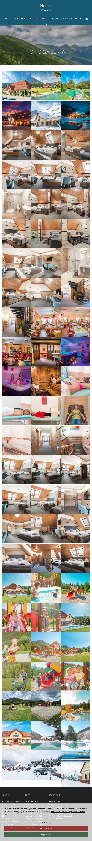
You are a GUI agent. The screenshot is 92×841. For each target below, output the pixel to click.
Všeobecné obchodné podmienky (61, 813)
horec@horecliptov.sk (10, 819)
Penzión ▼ (14, 19)
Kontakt (78, 19)
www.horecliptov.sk (12, 822)
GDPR (50, 810)
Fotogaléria (67, 19)
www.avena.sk (10, 824)
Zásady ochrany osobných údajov (61, 807)
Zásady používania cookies (58, 804)
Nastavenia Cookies (55, 802)
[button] (16, 86)
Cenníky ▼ (55, 19)
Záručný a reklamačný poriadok (60, 816)
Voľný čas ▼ (26, 19)
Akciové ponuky (41, 19)
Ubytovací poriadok (55, 819)
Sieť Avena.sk (10, 827)
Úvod (5, 19)
